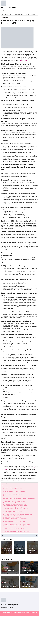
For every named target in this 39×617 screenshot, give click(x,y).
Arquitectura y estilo (5, 17)
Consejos (5, 583)
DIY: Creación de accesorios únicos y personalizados (15, 514)
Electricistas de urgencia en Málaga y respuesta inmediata (29, 572)
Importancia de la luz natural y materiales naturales (15, 497)
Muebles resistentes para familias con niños (13, 491)
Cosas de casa (6, 569)
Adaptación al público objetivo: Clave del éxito (13, 516)
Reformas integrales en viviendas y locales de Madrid (9, 586)
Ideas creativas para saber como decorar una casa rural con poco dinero (18, 511)
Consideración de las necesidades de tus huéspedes (15, 518)
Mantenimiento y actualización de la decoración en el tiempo (16, 528)
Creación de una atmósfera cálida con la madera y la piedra (16, 498)
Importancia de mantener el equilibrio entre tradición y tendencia (17, 532)
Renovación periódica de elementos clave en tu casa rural (16, 531)
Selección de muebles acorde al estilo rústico (13, 489)
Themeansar (19, 615)
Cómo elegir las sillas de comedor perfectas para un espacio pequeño (28, 587)
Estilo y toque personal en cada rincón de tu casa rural (14, 522)
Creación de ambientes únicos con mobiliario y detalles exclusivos (18, 525)
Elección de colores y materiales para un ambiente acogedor (16, 494)
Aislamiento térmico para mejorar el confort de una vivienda (8, 573)
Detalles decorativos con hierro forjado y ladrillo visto (15, 505)
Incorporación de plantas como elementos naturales (15, 502)
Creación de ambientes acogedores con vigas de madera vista (17, 508)
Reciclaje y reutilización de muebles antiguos (13, 512)
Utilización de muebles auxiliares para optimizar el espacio (16, 504)
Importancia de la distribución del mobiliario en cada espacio (16, 509)
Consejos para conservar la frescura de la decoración (15, 529)
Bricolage (24, 569)
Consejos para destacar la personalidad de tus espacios (15, 524)
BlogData (33, 613)
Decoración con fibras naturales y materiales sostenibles (16, 492)
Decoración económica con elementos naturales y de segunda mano (18, 515)
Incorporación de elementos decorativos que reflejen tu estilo (17, 526)
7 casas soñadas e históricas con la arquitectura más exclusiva (19, 554)
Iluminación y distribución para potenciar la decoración (15, 506)
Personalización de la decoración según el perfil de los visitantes (17, 521)
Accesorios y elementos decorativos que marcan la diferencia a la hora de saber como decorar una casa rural (19, 500)
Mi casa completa (9, 7)
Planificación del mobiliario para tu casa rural (12, 488)
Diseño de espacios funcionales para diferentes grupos (16, 519)
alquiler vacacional (23, 61)
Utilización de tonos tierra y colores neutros (13, 495)
